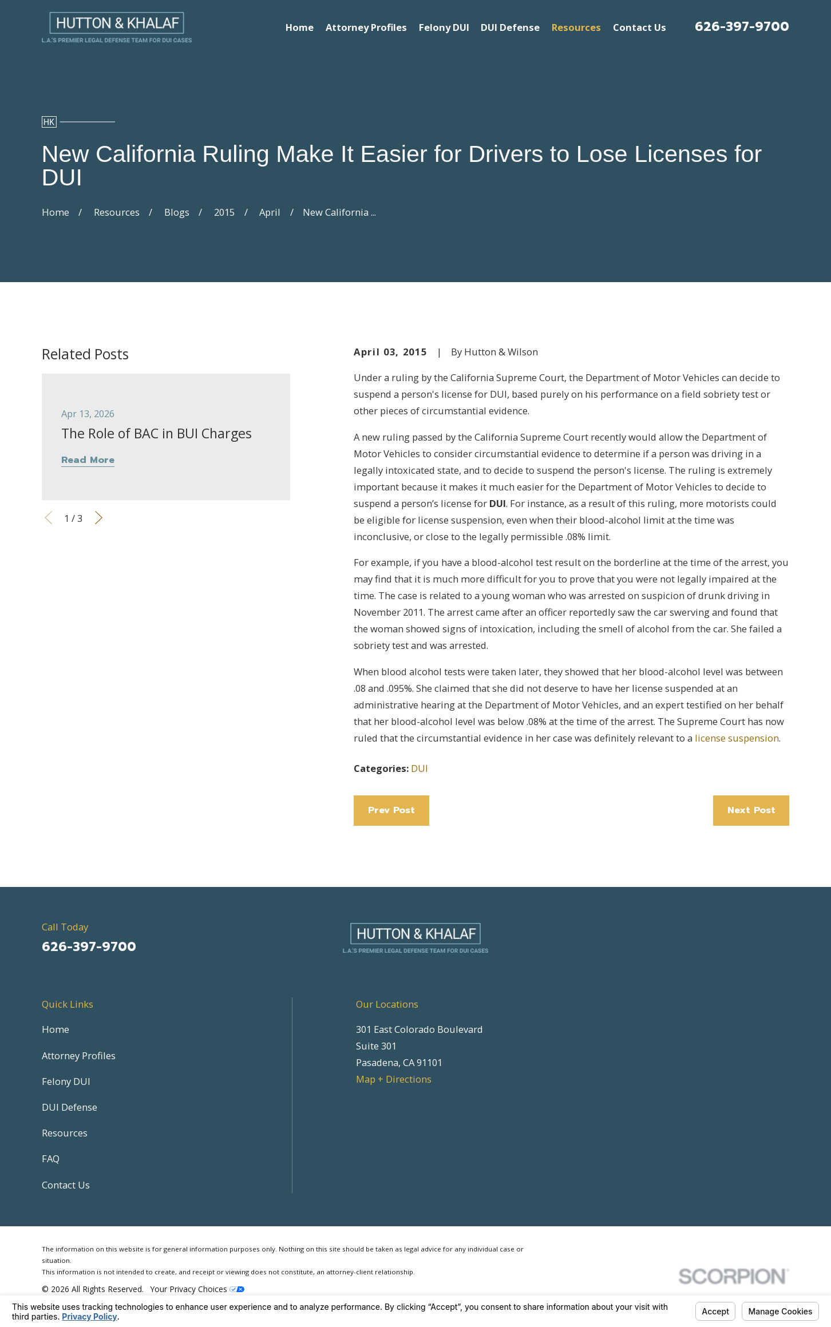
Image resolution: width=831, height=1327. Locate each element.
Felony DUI (66, 1081)
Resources (65, 1132)
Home (55, 1029)
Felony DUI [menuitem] (444, 27)
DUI (419, 768)
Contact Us (66, 1184)
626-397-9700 (742, 26)
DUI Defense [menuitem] (510, 27)
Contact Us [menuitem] (639, 27)
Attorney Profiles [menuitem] (366, 27)
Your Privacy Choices (197, 1289)
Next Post (751, 810)
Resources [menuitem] (576, 27)
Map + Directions (394, 1079)
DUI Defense (69, 1107)
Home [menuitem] (300, 27)
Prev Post (391, 810)
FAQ (51, 1158)
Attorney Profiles (79, 1055)
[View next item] (98, 517)
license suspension (737, 737)
